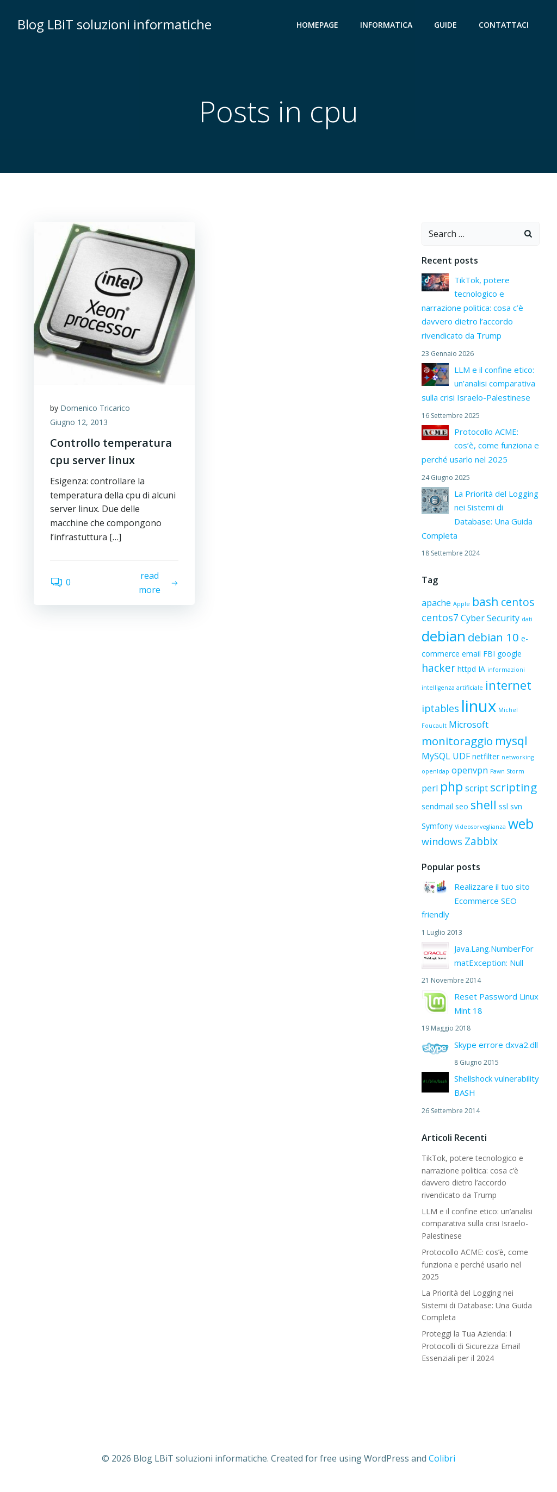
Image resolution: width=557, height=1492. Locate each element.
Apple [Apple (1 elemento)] (461, 604)
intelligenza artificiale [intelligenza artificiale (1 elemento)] (452, 687)
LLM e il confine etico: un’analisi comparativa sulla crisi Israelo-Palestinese (478, 383)
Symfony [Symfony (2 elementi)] (437, 826)
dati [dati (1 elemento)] (527, 619)
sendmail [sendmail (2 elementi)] (437, 806)
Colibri (442, 1458)
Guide (445, 25)
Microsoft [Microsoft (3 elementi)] (468, 725)
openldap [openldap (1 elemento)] (435, 771)
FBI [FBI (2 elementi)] (489, 653)
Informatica (386, 25)
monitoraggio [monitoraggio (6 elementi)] (457, 740)
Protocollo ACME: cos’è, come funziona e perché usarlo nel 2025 (480, 445)
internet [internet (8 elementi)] (508, 685)
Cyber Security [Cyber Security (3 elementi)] (490, 618)
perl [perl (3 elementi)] (430, 788)
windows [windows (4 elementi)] (442, 841)
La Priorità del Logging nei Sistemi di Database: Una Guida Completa (477, 1305)
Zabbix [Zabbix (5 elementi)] (481, 841)
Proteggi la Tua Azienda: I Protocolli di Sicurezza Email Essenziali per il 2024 (471, 1345)
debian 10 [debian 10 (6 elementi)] (493, 637)
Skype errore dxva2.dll (496, 1044)
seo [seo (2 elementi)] (461, 806)
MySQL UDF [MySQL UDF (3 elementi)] (446, 756)
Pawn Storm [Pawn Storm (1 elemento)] (507, 771)
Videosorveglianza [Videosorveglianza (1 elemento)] (480, 827)
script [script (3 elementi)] (476, 788)
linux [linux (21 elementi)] (478, 706)
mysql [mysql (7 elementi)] (511, 740)
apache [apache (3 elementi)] (436, 603)
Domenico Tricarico (95, 408)
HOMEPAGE (317, 25)
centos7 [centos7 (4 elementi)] (440, 617)
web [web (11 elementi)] (521, 824)
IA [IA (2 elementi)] (481, 669)
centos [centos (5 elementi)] (518, 602)
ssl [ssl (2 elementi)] (503, 806)
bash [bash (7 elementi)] (485, 601)
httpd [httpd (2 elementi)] (466, 669)
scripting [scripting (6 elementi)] (513, 787)
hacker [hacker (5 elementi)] (438, 667)
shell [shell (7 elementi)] (484, 805)
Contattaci (504, 25)
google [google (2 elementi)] (509, 653)
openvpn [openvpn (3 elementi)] (469, 770)
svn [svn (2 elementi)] (516, 806)
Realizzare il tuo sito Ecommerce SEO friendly (476, 900)
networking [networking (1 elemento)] (518, 757)
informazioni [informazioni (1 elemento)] (506, 669)
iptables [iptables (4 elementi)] (440, 708)
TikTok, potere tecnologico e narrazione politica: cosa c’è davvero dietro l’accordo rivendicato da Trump (472, 307)
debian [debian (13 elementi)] (444, 636)
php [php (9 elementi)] (451, 786)
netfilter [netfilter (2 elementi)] (485, 756)
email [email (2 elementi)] (471, 653)
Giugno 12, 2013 (79, 422)
